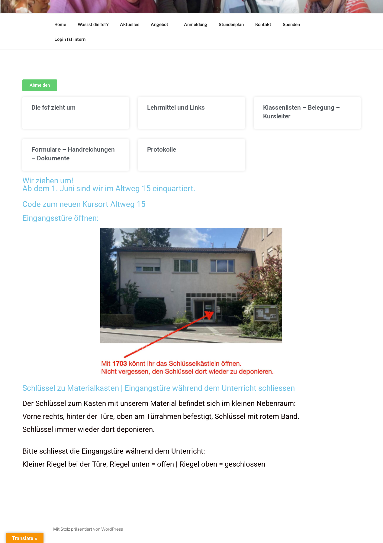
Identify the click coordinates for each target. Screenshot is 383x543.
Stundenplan (231, 24)
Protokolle (161, 149)
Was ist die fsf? (93, 24)
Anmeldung (195, 24)
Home (60, 24)
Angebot (162, 24)
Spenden (291, 24)
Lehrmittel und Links (176, 107)
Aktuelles (129, 24)
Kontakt (263, 24)
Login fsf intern (69, 39)
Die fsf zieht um (53, 107)
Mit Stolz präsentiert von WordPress (88, 529)
